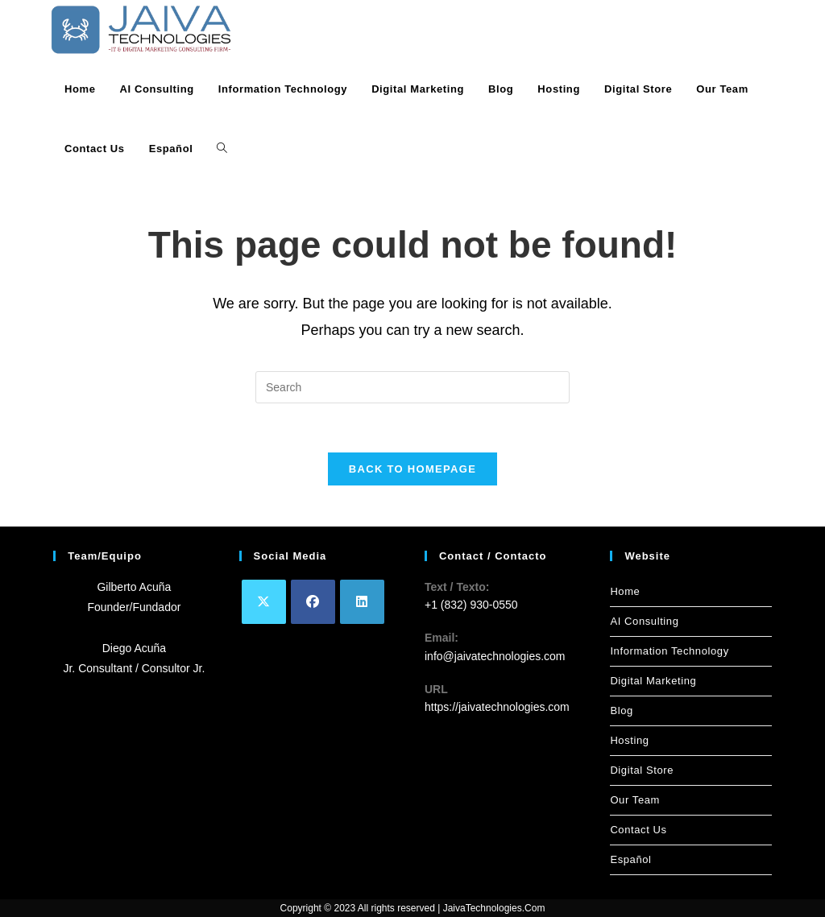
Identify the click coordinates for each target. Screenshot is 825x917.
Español (630, 859)
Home (625, 591)
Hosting (629, 740)
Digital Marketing (653, 681)
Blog (621, 710)
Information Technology (669, 651)
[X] (264, 602)
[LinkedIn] (362, 602)
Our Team (635, 800)
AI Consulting (644, 621)
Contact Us (638, 830)
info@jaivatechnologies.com (495, 656)
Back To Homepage (412, 469)
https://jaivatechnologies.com (497, 706)
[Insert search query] (412, 387)
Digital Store (642, 770)
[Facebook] (313, 602)
